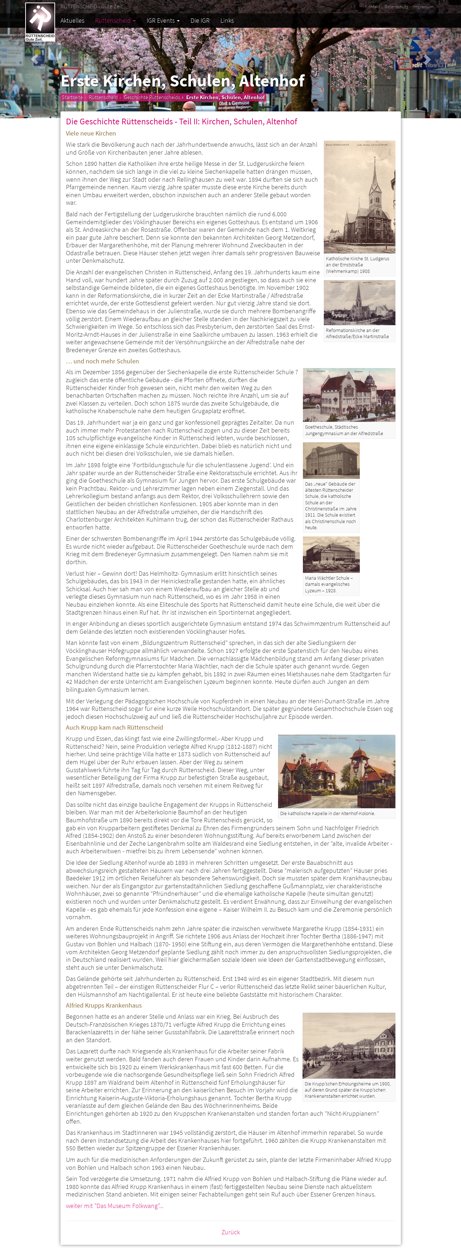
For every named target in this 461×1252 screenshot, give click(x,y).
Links (227, 20)
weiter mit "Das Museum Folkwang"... (115, 1206)
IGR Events (163, 20)
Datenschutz (396, 7)
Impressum (423, 7)
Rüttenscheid (115, 20)
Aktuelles (72, 20)
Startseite (72, 97)
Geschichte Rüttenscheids (152, 97)
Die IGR (200, 20)
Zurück (230, 1232)
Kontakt (372, 7)
